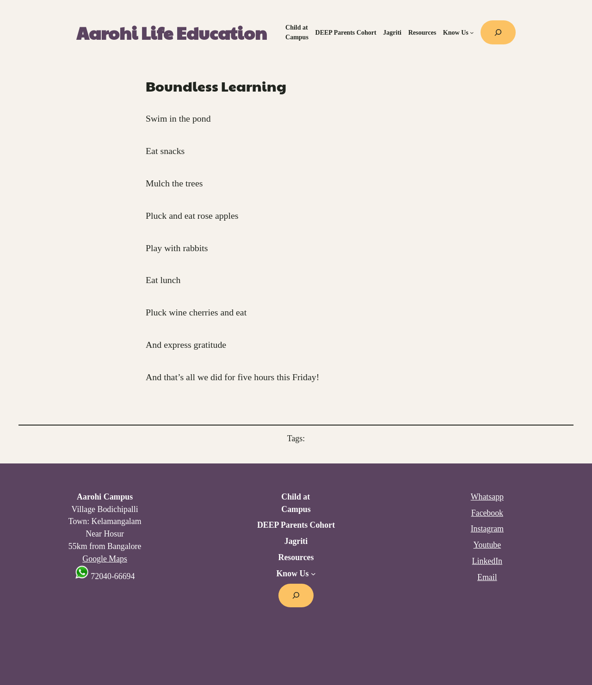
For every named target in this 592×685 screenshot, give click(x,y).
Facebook (487, 513)
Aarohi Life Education (171, 32)
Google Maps (104, 558)
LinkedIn (487, 561)
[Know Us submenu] (472, 32)
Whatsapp (487, 496)
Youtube (487, 544)
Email (487, 577)
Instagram (487, 528)
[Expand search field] (498, 32)
